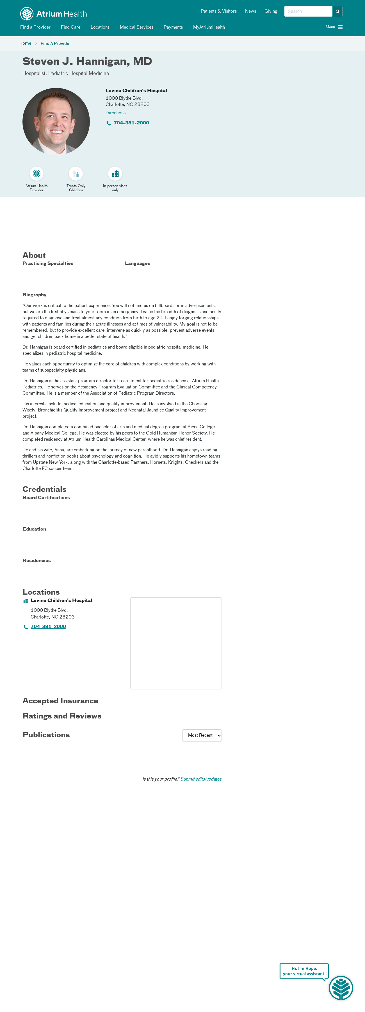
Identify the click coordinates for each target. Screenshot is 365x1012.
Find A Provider (56, 44)
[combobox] (308, 11)
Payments (172, 27)
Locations (99, 27)
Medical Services (135, 27)
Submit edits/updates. (201, 779)
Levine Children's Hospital (136, 91)
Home (25, 44)
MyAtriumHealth (208, 27)
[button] (338, 11)
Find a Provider (34, 27)
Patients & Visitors (219, 11)
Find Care (69, 27)
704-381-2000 (131, 123)
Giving (270, 11)
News (250, 11)
